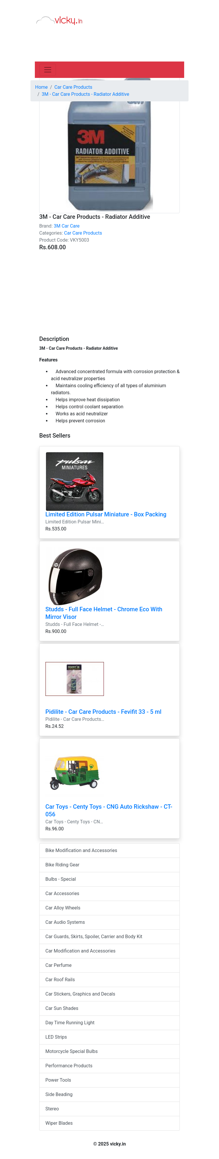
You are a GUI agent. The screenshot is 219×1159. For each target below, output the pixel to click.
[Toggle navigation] (48, 70)
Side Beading (59, 1094)
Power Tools (58, 1080)
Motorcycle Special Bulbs (71, 1051)
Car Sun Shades (61, 1008)
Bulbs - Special (60, 879)
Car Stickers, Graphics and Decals (80, 994)
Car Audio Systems (65, 922)
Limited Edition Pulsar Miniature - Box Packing (105, 514)
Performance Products (69, 1065)
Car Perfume (58, 965)
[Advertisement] (109, 289)
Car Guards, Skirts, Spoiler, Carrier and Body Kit (93, 936)
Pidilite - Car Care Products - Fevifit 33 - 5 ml (103, 711)
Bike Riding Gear (62, 865)
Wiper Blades (59, 1123)
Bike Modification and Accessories (81, 850)
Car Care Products (83, 233)
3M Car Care (66, 226)
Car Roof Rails (60, 979)
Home (41, 87)
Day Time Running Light (70, 1022)
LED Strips (56, 1037)
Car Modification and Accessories (80, 951)
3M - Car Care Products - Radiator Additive (85, 94)
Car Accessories (62, 893)
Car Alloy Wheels (62, 908)
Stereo (52, 1109)
